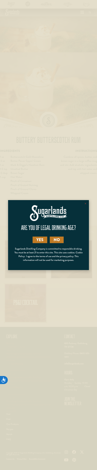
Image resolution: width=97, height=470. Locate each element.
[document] (48, 235)
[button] (85, 203)
